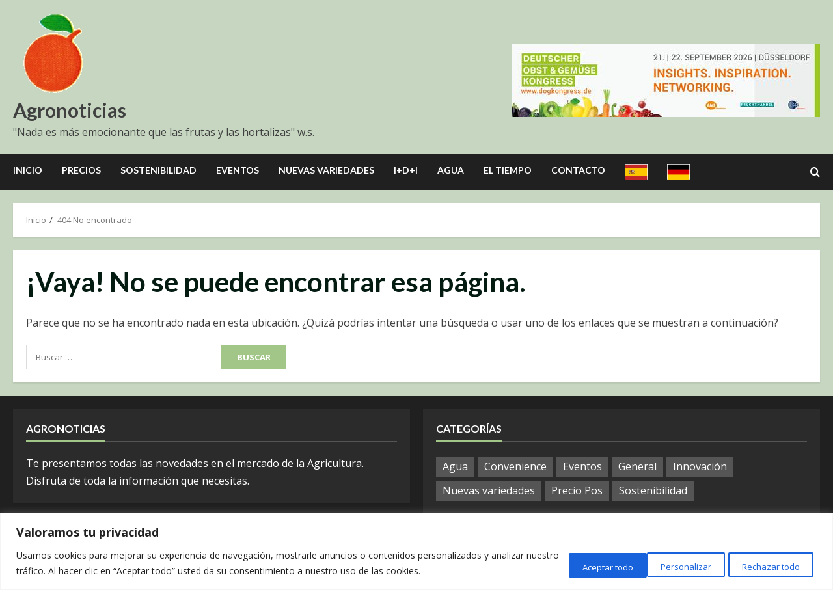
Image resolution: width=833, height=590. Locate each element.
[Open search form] (815, 172)
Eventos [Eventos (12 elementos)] (582, 466)
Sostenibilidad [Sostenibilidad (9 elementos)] (653, 490)
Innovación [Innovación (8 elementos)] (700, 466)
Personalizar (569, 565)
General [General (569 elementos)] (637, 466)
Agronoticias (69, 110)
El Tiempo (508, 170)
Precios (81, 170)
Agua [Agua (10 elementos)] (455, 466)
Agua (450, 170)
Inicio (27, 170)
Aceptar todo (770, 565)
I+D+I (406, 170)
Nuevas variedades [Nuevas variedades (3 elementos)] (489, 490)
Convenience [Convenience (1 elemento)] (515, 466)
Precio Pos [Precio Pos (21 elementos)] (577, 490)
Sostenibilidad (158, 170)
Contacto (578, 170)
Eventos (237, 170)
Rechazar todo (669, 565)
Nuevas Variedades (326, 170)
